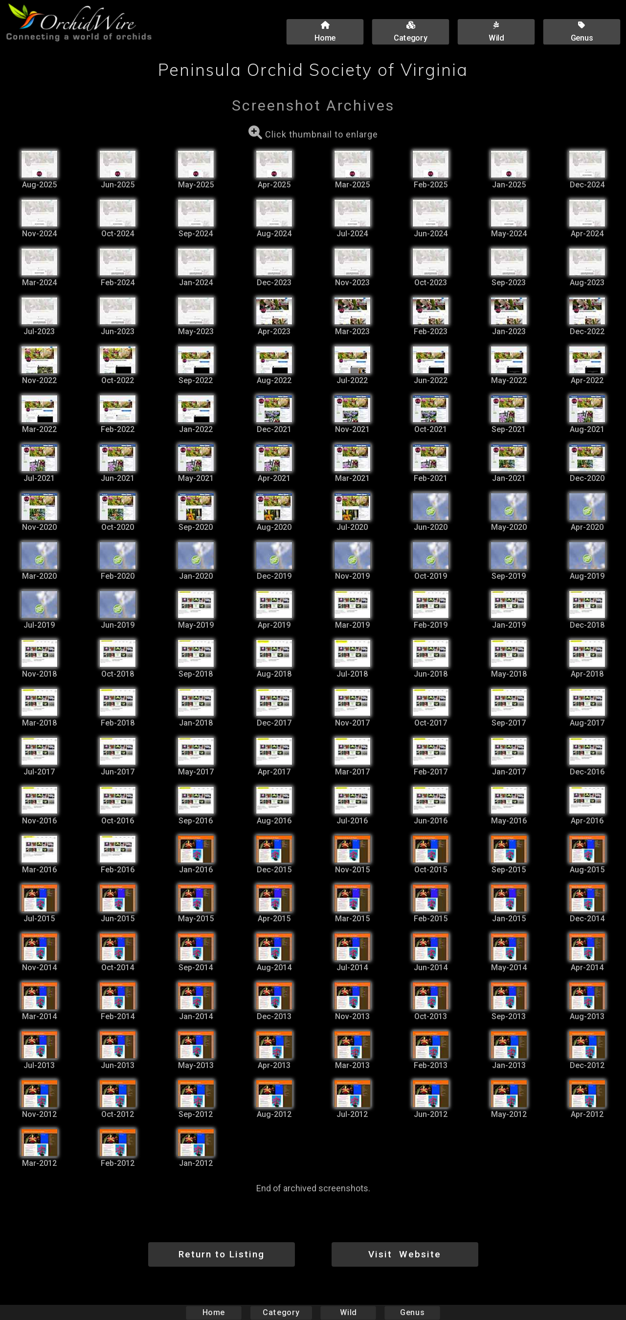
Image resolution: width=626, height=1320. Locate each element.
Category (281, 1312)
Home (213, 1312)
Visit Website (404, 1254)
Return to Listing (222, 1254)
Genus (412, 1312)
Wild (348, 1312)
